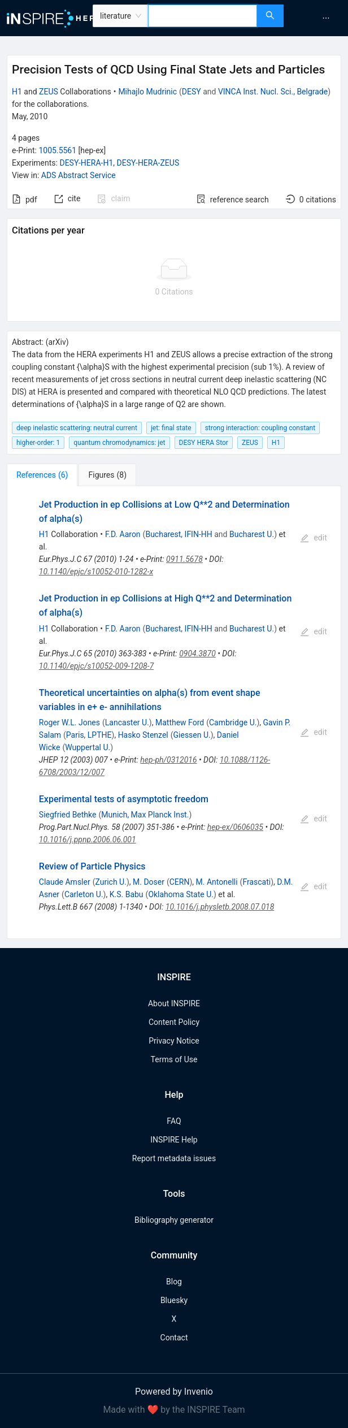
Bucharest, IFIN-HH (178, 534)
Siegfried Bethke (68, 814)
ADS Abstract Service (78, 175)
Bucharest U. (251, 534)
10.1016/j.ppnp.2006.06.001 (87, 839)
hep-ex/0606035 (235, 827)
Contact (174, 1337)
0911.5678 (184, 559)
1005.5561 (57, 150)
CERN (179, 881)
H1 (17, 91)
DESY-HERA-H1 (86, 162)
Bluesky (174, 1300)
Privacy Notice (174, 1040)
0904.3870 (197, 653)
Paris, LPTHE (89, 734)
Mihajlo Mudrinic (147, 91)
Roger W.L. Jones (69, 722)
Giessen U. (192, 734)
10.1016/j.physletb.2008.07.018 (220, 906)
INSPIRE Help (173, 1139)
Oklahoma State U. (181, 894)
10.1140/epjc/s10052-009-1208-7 (96, 665)
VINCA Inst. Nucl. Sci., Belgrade (273, 91)
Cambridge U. (232, 722)
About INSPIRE (174, 1003)
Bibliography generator (174, 1219)
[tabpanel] (174, 712)
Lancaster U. (127, 722)
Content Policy (174, 1022)
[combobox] (202, 16)
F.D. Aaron (123, 534)
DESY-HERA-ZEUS (148, 162)
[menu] (317, 18)
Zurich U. (110, 881)
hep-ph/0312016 (168, 759)
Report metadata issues (174, 1158)
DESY (191, 91)
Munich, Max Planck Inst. (145, 814)
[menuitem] (326, 18)
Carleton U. (83, 894)
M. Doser (148, 881)
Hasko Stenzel (143, 734)
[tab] (42, 475)
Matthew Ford (179, 722)
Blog (174, 1281)
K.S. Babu (126, 894)
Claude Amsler (64, 881)
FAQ (174, 1121)
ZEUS (48, 91)
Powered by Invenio (174, 1391)
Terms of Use (174, 1059)
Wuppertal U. (87, 747)
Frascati (256, 881)
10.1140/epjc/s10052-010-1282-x (96, 571)
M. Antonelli (217, 881)
